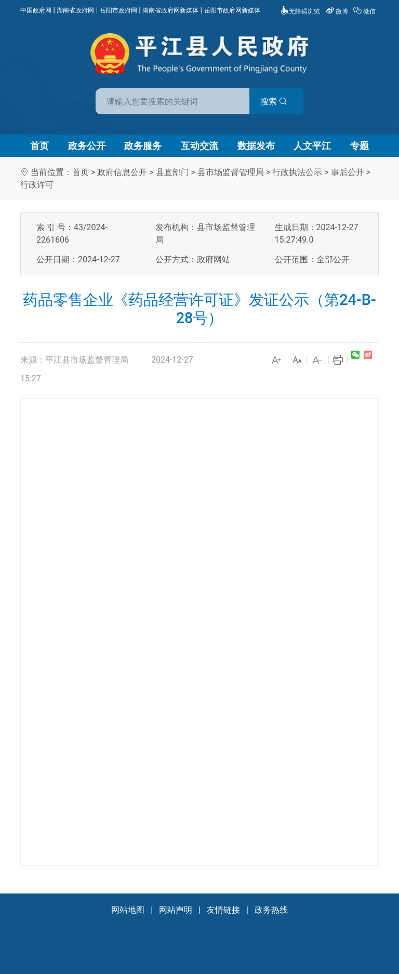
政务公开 (86, 145)
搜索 (273, 101)
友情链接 (223, 910)
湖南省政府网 (75, 10)
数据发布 (256, 145)
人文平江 (312, 145)
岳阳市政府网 (118, 10)
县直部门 (172, 172)
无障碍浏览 (300, 11)
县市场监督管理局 (230, 172)
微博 (338, 11)
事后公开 (347, 172)
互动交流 (199, 145)
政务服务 (143, 145)
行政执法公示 (297, 172)
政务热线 (271, 910)
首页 (39, 145)
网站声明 (175, 910)
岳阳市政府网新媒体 (232, 10)
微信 (365, 11)
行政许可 (37, 185)
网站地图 (127, 910)
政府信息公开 (122, 172)
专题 (359, 145)
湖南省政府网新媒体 (170, 10)
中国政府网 (35, 10)
